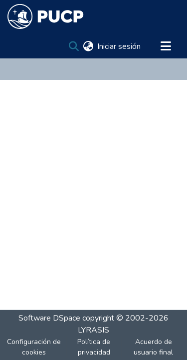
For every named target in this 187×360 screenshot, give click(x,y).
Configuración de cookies (34, 347)
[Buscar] (73, 46)
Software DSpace (49, 318)
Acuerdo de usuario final (153, 347)
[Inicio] (45, 16)
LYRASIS (93, 330)
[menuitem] (88, 46)
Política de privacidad (93, 347)
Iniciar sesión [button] (119, 46)
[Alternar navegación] (166, 46)
